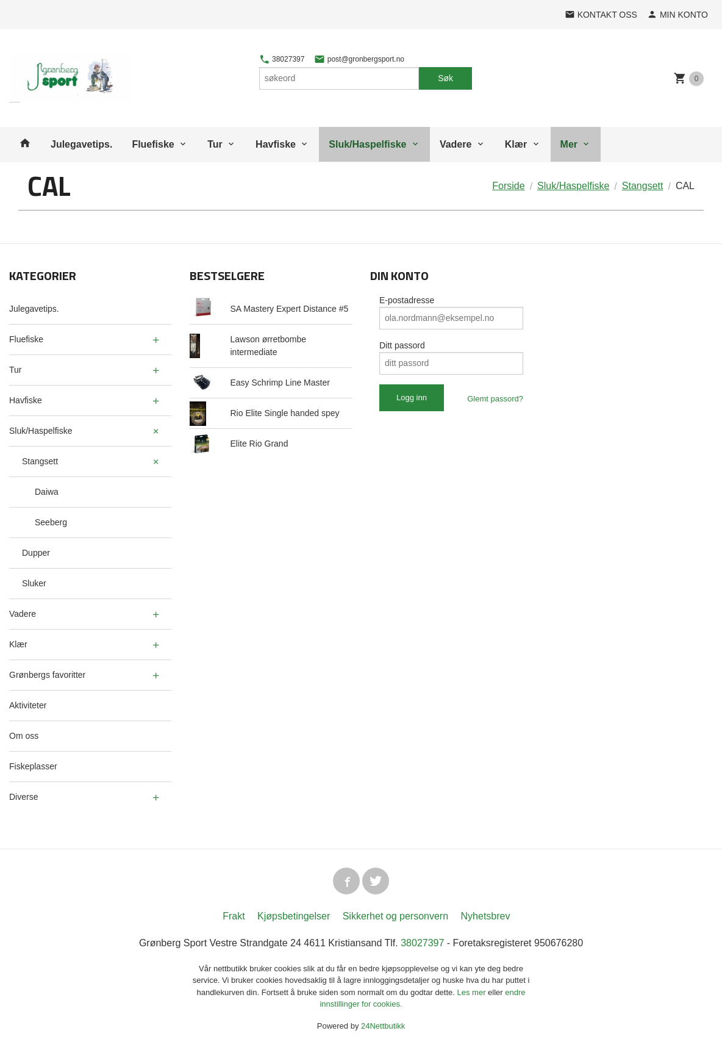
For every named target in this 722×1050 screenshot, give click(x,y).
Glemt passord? (495, 398)
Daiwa (47, 492)
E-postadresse (406, 300)
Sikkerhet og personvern (395, 916)
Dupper (36, 553)
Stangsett (40, 461)
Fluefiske (153, 144)
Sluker (34, 583)
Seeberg (51, 522)
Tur (215, 144)
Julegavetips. (81, 144)
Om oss (23, 736)
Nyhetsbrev (485, 916)
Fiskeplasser (33, 766)
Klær (516, 144)
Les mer (472, 992)
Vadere (455, 144)
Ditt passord (402, 345)
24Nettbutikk (383, 1025)
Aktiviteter (27, 705)
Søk (445, 78)
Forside (508, 186)
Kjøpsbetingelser (293, 916)
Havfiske (276, 144)
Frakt (234, 916)
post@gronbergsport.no (359, 59)
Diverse (23, 797)
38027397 (282, 59)
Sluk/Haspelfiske (367, 144)
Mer (568, 144)
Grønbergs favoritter (47, 675)
